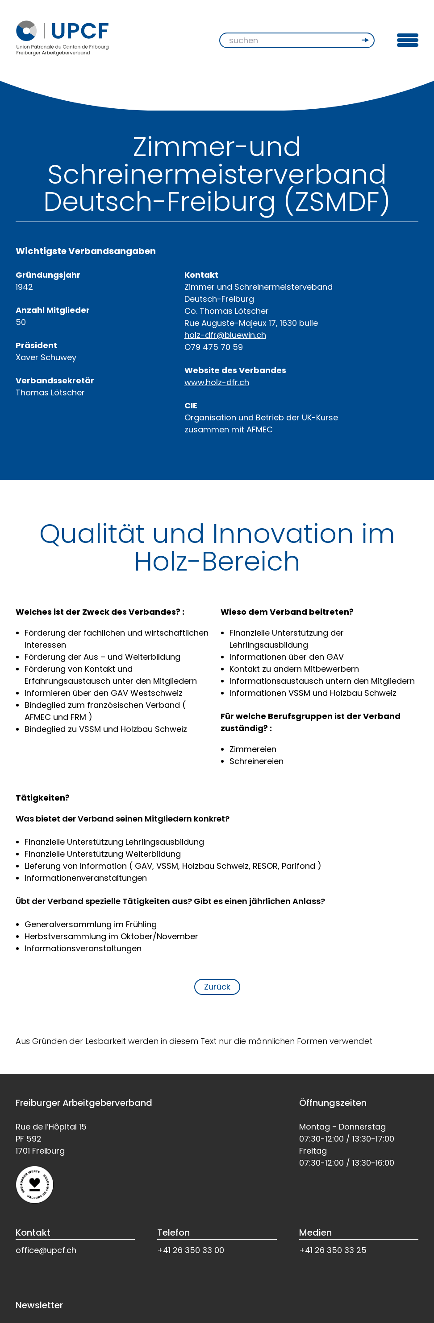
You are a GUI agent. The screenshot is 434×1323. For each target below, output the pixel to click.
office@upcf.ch (46, 1250)
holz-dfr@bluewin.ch (225, 335)
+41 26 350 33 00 (190, 1250)
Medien (315, 1232)
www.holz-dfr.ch (216, 382)
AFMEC (259, 429)
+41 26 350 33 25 (333, 1250)
